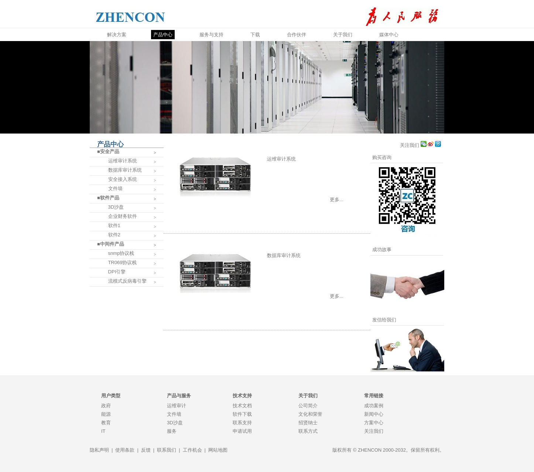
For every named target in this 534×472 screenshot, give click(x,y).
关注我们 (410, 145)
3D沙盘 (110, 207)
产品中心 (162, 34)
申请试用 (242, 431)
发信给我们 (384, 320)
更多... (336, 199)
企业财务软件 (117, 216)
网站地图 (217, 450)
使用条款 (124, 450)
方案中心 (373, 422)
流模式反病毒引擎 (122, 281)
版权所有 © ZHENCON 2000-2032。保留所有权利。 (388, 450)
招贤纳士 (308, 422)
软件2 (108, 234)
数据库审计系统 (119, 170)
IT (103, 431)
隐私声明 (99, 450)
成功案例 (373, 405)
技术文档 (242, 405)
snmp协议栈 (115, 253)
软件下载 (242, 414)
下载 (255, 34)
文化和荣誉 (310, 414)
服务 (172, 431)
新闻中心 (373, 414)
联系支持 (242, 422)
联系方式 (308, 431)
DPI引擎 (111, 271)
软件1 (108, 225)
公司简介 (308, 405)
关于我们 (342, 34)
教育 (106, 422)
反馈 (146, 450)
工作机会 (192, 450)
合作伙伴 (296, 34)
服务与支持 (211, 34)
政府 (106, 405)
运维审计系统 (117, 160)
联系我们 (166, 450)
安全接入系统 (117, 179)
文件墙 (110, 188)
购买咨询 (381, 157)
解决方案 (116, 34)
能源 (106, 414)
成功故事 (381, 249)
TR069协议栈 (117, 262)
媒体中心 (388, 34)
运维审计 (176, 405)
